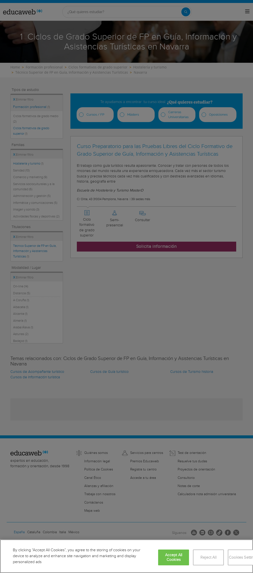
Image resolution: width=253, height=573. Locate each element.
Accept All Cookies (173, 557)
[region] (126, 556)
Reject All (208, 557)
